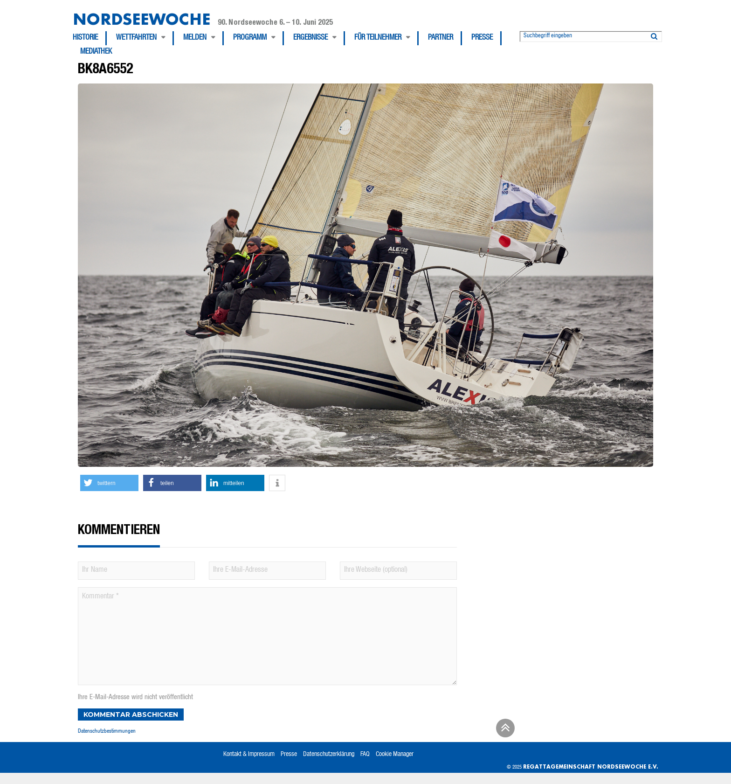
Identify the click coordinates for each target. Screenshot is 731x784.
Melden (195, 38)
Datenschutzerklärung (328, 754)
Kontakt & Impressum (249, 754)
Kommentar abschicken (130, 714)
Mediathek (96, 52)
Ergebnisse (310, 38)
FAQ (365, 754)
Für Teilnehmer (377, 38)
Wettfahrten (136, 38)
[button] (109, 483)
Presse (482, 38)
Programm (250, 38)
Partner (440, 38)
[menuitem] (90, 38)
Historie (85, 38)
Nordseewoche (141, 18)
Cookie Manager (395, 754)
